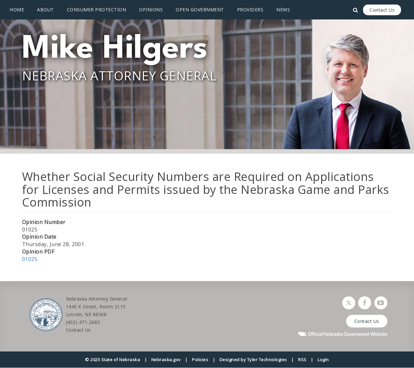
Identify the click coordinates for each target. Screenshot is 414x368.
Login (323, 359)
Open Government (200, 9)
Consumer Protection (96, 9)
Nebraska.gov (166, 359)
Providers (250, 9)
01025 (30, 259)
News (283, 9)
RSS (302, 359)
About (45, 9)
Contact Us (382, 10)
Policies (200, 359)
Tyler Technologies (267, 359)
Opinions (151, 9)
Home (17, 9)
